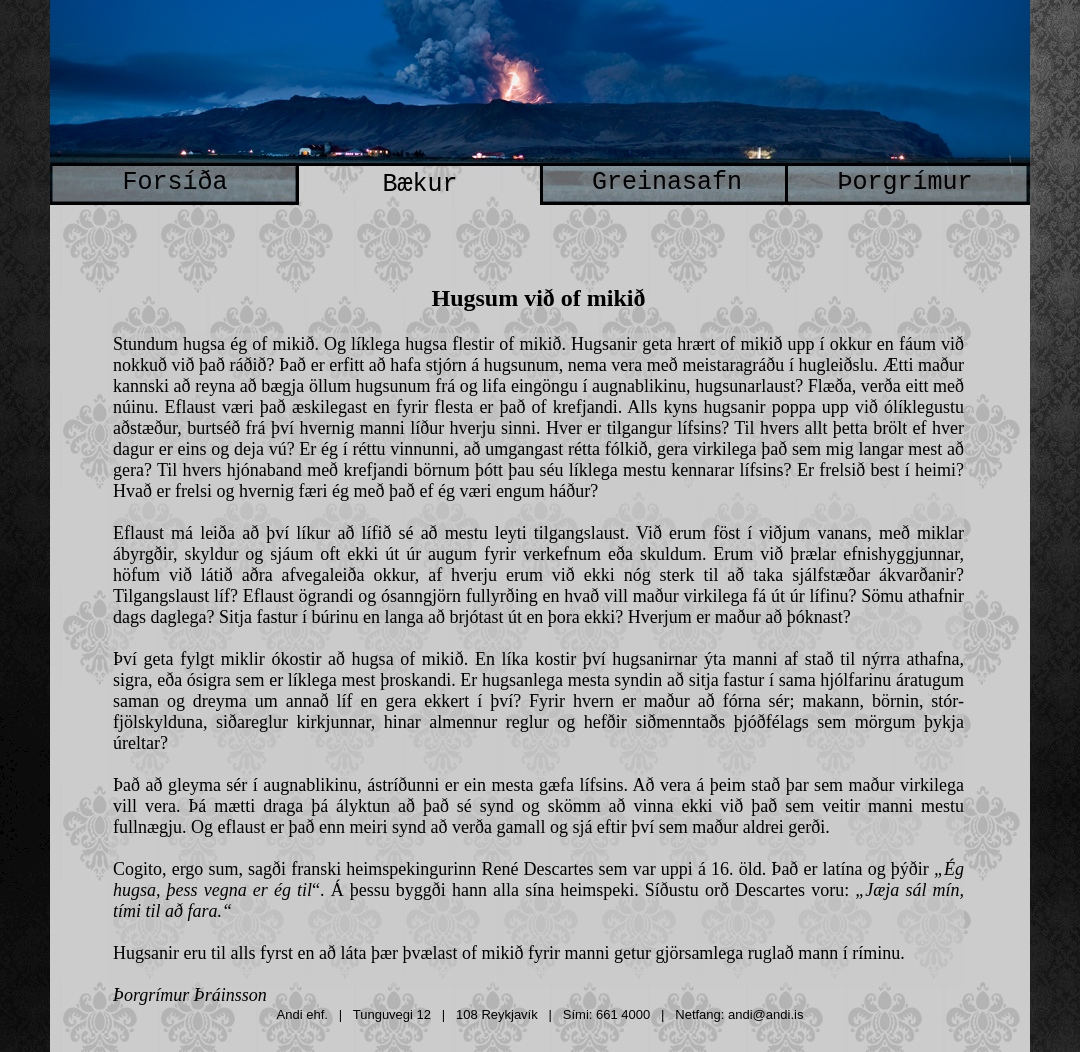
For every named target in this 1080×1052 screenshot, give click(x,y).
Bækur (419, 184)
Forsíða (174, 182)
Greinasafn (667, 182)
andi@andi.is (765, 1014)
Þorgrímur (904, 182)
